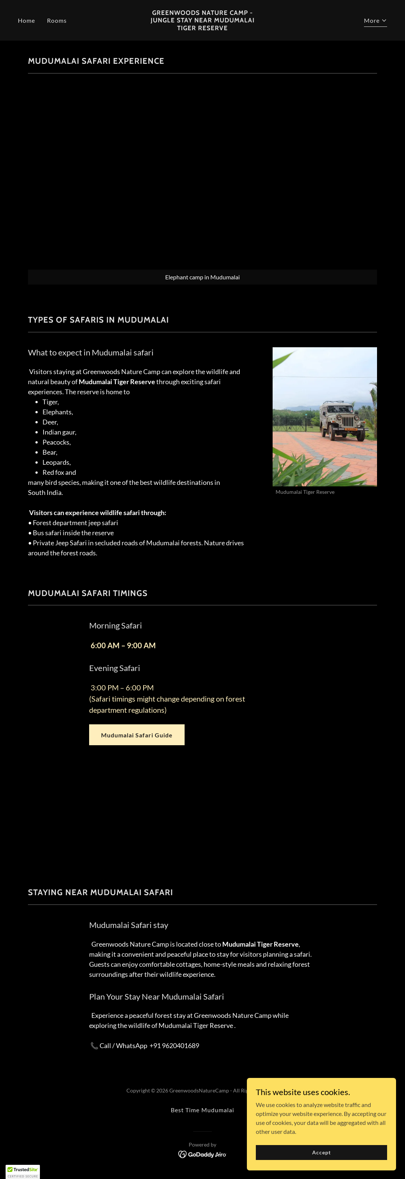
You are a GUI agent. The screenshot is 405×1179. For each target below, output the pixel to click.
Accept (321, 1152)
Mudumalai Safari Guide (137, 735)
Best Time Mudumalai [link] (202, 1109)
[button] (375, 21)
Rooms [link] (57, 20)
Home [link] (26, 20)
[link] (202, 27)
